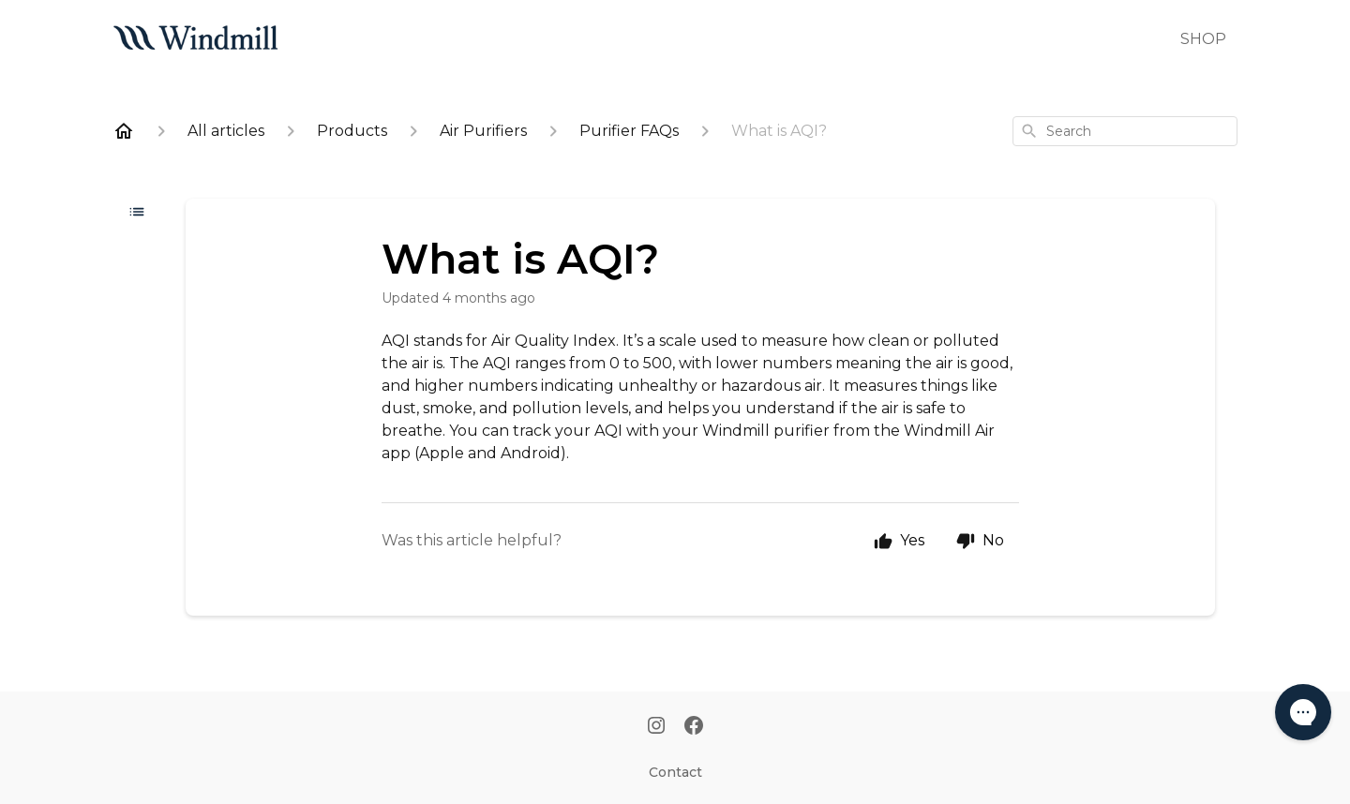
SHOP (1203, 39)
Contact (675, 772)
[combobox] (1125, 131)
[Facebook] (693, 727)
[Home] (123, 131)
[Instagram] (656, 727)
